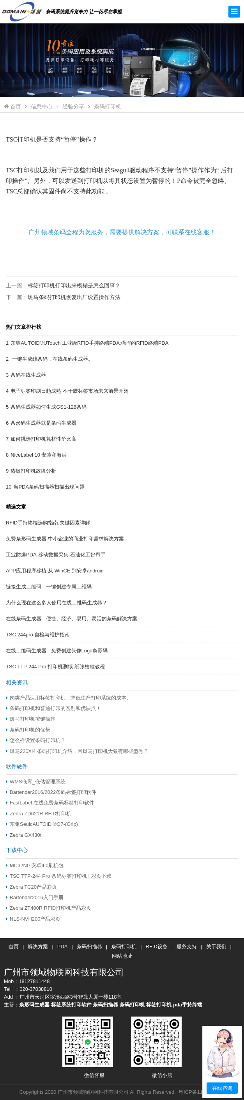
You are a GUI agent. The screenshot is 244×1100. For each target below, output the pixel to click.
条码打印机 (107, 106)
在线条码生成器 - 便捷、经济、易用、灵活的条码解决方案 (71, 619)
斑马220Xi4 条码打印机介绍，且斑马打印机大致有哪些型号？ (77, 751)
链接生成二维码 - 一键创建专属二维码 (49, 587)
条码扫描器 (89, 946)
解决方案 (38, 946)
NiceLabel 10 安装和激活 (39, 455)
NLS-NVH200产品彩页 (33, 919)
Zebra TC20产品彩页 (31, 887)
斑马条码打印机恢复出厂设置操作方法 (74, 297)
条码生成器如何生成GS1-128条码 (49, 407)
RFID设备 (157, 946)
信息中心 (42, 106)
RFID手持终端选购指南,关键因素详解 (48, 523)
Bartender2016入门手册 (35, 897)
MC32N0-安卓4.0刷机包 (35, 865)
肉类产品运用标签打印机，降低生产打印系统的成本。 (68, 698)
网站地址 (122, 956)
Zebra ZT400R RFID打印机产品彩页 (48, 908)
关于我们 (216, 946)
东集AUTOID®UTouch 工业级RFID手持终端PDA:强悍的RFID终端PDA (89, 343)
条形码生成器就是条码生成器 (43, 423)
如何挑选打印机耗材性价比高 (43, 439)
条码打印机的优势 (28, 730)
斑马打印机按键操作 (30, 719)
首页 (12, 106)
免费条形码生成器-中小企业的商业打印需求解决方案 (65, 539)
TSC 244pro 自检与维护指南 (38, 635)
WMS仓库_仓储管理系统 (35, 782)
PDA (62, 946)
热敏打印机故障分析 (33, 471)
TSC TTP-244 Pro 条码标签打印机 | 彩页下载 (58, 876)
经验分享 (73, 106)
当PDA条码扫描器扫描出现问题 (49, 487)
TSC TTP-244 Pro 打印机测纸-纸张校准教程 (55, 667)
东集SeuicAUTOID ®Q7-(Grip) (42, 824)
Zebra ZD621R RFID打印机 (39, 814)
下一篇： (63, 297)
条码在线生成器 (28, 375)
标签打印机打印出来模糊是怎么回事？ (74, 285)
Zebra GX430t (23, 835)
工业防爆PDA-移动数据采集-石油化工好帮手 (56, 555)
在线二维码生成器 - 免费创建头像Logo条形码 (57, 651)
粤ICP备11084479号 (202, 1092)
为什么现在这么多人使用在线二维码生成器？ (56, 603)
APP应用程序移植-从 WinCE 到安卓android (55, 571)
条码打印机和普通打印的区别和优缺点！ (53, 708)
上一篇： (63, 285)
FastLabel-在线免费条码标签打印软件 (50, 803)
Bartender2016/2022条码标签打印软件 (51, 792)
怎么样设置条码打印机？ (35, 740)
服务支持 (187, 946)
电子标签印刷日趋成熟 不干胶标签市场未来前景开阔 (70, 391)
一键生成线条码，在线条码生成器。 (52, 359)
